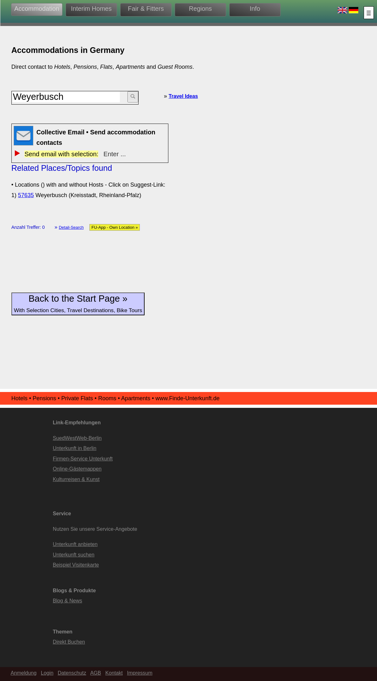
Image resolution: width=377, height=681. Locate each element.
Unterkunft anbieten (75, 544)
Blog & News (67, 600)
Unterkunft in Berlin (74, 448)
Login (47, 673)
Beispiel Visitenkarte (76, 565)
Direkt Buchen (69, 642)
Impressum (140, 673)
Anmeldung (23, 673)
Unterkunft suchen (73, 554)
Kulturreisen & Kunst (76, 479)
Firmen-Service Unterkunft (83, 458)
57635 (26, 195)
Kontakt (114, 673)
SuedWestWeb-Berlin (77, 438)
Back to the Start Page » (78, 303)
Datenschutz (72, 673)
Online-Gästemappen (77, 469)
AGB (95, 673)
